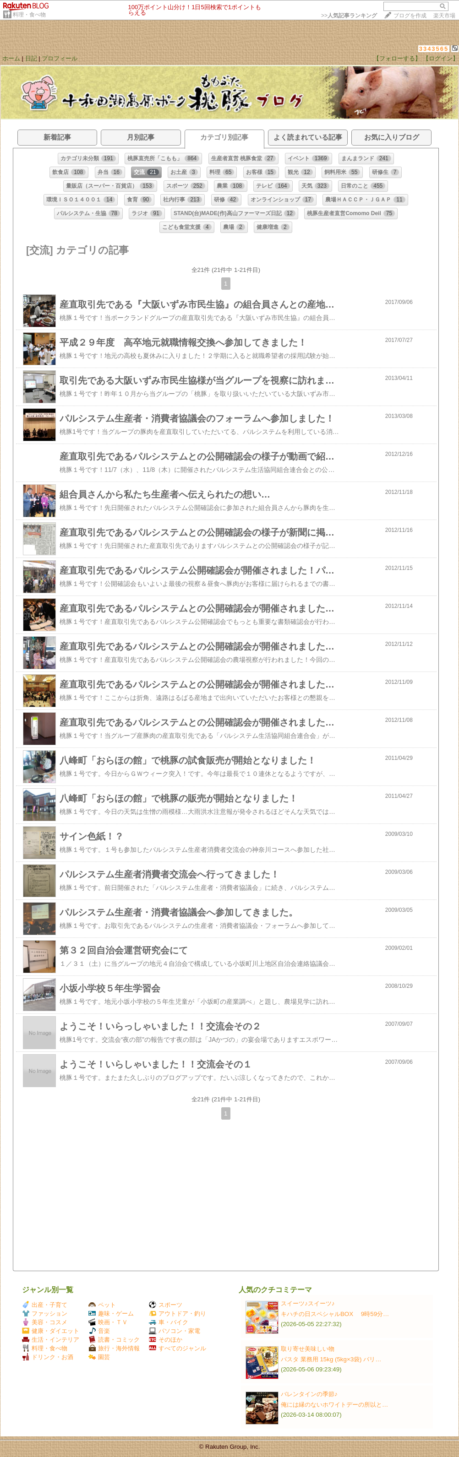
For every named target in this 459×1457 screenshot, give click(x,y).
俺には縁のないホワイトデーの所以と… (334, 1404)
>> (349, 15)
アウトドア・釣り (177, 1313)
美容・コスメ (44, 1322)
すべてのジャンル (177, 1348)
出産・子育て (44, 1304)
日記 (31, 58)
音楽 (99, 1330)
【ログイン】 (441, 58)
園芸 (99, 1357)
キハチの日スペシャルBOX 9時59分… (335, 1314)
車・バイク (168, 1322)
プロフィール (59, 58)
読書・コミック (114, 1339)
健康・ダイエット (50, 1330)
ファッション (44, 1313)
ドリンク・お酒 (47, 1357)
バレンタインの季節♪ (309, 1394)
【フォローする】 (397, 58)
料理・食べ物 (29, 14)
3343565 (434, 48)
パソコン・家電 (174, 1330)
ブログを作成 (409, 15)
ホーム (11, 58)
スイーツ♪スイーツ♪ (307, 1303)
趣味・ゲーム (111, 1313)
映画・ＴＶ (108, 1322)
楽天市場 (444, 15)
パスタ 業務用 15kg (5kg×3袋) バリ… (331, 1359)
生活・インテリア (50, 1339)
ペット (102, 1304)
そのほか (165, 1339)
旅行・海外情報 (114, 1348)
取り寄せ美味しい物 (307, 1348)
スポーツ (165, 1304)
